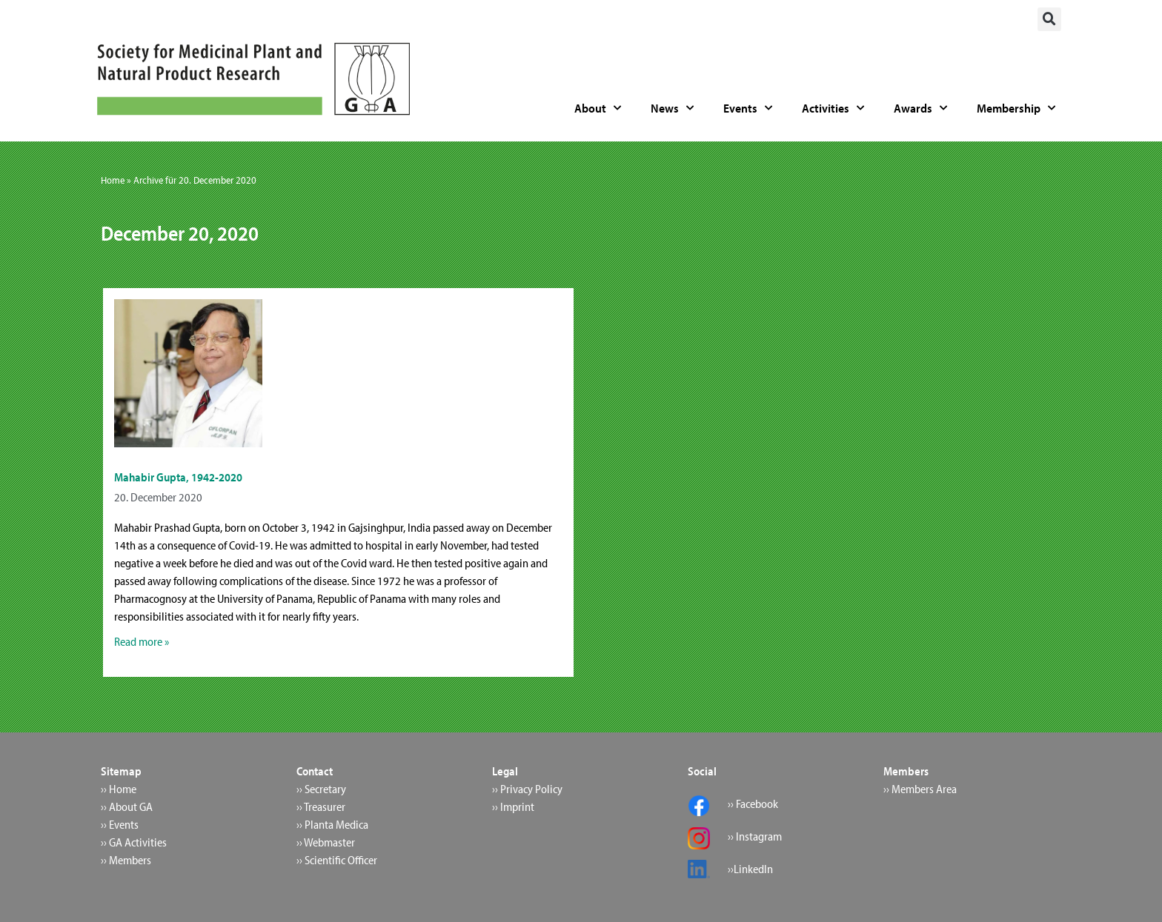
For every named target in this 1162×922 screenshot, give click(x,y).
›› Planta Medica (332, 824)
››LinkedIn (750, 868)
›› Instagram (755, 836)
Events (747, 108)
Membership (1016, 108)
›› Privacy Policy (527, 788)
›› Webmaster (325, 842)
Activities (833, 108)
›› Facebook (753, 803)
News (672, 108)
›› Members (126, 859)
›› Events (120, 824)
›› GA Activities (134, 842)
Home (112, 180)
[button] (1049, 19)
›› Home (118, 788)
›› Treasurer (320, 806)
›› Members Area (920, 788)
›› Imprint (513, 806)
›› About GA (127, 806)
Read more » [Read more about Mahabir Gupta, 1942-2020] (141, 641)
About (597, 108)
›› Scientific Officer (336, 859)
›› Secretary (321, 788)
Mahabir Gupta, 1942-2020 (178, 477)
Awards (920, 108)
